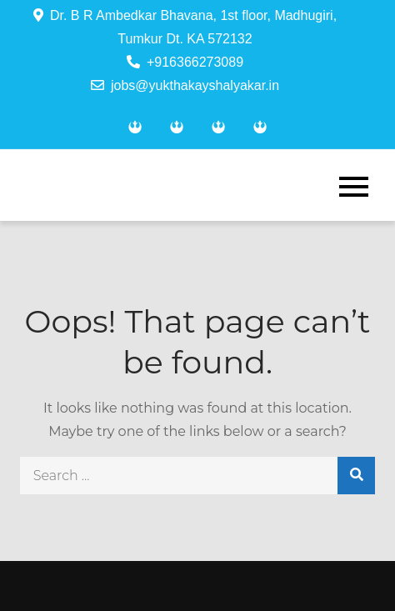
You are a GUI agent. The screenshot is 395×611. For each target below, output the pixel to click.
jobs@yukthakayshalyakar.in (185, 85)
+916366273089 (185, 62)
